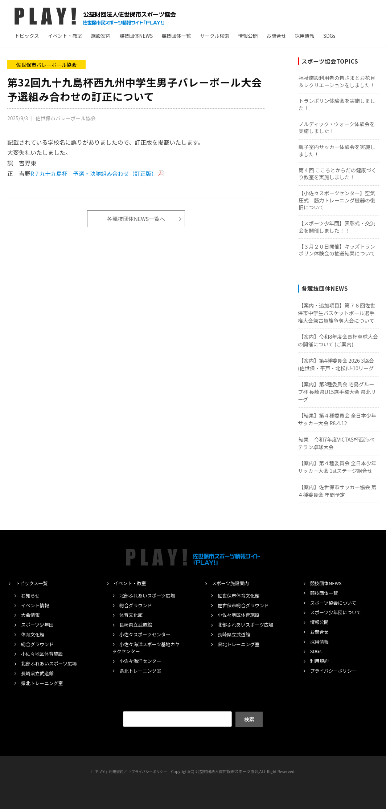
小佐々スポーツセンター (147, 634)
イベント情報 (36, 605)
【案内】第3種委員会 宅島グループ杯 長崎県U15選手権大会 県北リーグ (337, 392)
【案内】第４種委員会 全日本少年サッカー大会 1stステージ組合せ (337, 466)
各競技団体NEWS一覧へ (136, 219)
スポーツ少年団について (338, 612)
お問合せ (276, 35)
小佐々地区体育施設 (44, 653)
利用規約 (320, 660)
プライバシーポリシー (335, 670)
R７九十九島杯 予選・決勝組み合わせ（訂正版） (96, 173)
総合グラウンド (39, 644)
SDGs (329, 35)
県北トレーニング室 (44, 683)
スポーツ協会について (335, 602)
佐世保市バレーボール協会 (46, 64)
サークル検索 (214, 35)
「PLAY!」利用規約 (106, 771)
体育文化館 (33, 634)
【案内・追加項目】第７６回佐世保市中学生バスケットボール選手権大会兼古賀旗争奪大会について (336, 313)
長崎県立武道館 (39, 673)
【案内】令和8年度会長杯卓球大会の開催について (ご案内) (338, 340)
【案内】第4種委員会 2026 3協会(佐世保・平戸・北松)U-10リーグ (336, 364)
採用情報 (305, 35)
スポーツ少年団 (39, 624)
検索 (249, 719)
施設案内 (101, 35)
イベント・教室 (65, 35)
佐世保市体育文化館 (241, 595)
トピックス (27, 35)
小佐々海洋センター (142, 660)
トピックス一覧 (33, 583)
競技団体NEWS (136, 35)
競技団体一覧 (176, 35)
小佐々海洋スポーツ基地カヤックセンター (146, 647)
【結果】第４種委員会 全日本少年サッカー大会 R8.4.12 (337, 419)
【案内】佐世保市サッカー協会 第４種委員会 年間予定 (337, 490)
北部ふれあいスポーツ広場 (51, 663)
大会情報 (31, 614)
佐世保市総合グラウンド (246, 605)
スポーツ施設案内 (232, 583)
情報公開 (248, 35)
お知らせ (31, 595)
